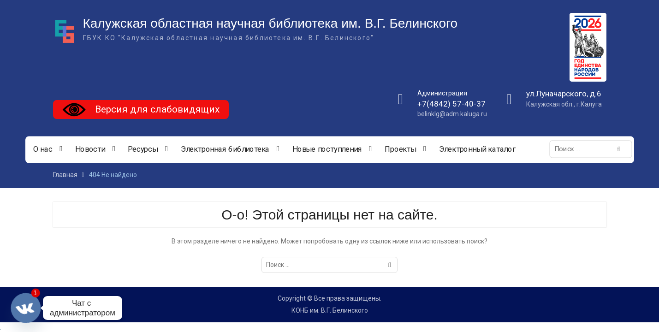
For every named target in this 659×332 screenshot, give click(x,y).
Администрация (442, 93)
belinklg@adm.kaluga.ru (452, 114)
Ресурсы (143, 149)
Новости (90, 149)
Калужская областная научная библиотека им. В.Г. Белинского (270, 23)
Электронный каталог (477, 149)
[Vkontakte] (25, 308)
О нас (42, 149)
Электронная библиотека (224, 149)
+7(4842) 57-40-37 (451, 103)
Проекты (400, 149)
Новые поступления (327, 149)
